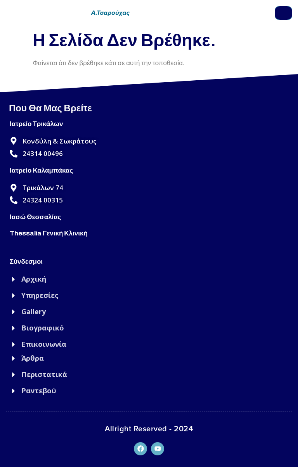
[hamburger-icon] (283, 13)
